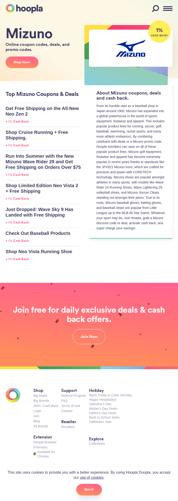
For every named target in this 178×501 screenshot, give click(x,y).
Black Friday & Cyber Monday (110, 395)
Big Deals (40, 395)
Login (37, 411)
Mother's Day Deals (103, 408)
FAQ (64, 401)
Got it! (89, 489)
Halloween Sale (100, 422)
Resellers (68, 427)
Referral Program (73, 395)
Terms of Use (70, 406)
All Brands (40, 426)
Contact (66, 411)
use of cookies (91, 477)
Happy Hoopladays (102, 399)
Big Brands (41, 401)
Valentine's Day (100, 404)
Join (36, 416)
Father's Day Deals (103, 413)
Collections (97, 443)
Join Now (89, 336)
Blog (36, 421)
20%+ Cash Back (45, 406)
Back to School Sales (104, 417)
